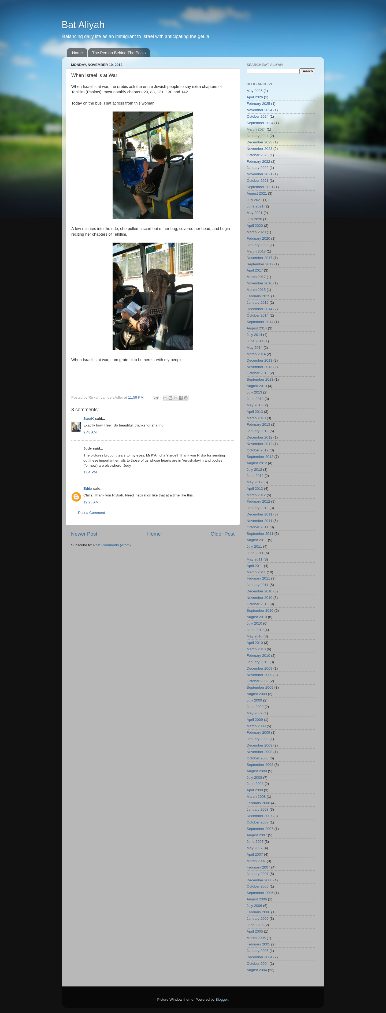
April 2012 (255, 489)
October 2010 (258, 604)
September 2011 (260, 534)
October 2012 (258, 450)
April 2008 (255, 790)
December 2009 (259, 668)
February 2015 (258, 296)
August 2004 (257, 970)
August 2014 (257, 328)
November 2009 (259, 675)
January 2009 (258, 739)
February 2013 (258, 424)
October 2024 (258, 116)
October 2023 (258, 155)
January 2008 (258, 809)
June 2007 (255, 842)
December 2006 (259, 880)
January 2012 (258, 508)
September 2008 (260, 765)
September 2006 (260, 893)
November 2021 (259, 174)
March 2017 (256, 277)
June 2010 (255, 630)
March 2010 (256, 649)
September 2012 (260, 457)
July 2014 (254, 335)
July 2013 (254, 392)
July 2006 (254, 906)
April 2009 (255, 720)
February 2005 (258, 944)
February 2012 (258, 501)
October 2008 (258, 758)
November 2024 (259, 110)
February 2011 (258, 578)
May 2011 (254, 559)
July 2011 (254, 546)
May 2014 (254, 348)
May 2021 (254, 213)
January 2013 (258, 431)
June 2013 (255, 399)
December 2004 (259, 957)
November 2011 (259, 521)
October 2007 (258, 822)
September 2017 (260, 264)
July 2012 (254, 469)
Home (77, 52)
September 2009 (260, 687)
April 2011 (255, 566)
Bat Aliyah (83, 24)
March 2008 (256, 797)
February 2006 (258, 912)
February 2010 (258, 656)
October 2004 (258, 964)
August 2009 (257, 694)
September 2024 (260, 123)
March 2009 (256, 726)
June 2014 (255, 341)
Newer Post (84, 534)
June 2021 (255, 206)
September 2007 (260, 829)
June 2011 (255, 553)
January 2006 (258, 918)
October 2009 (258, 681)
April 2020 (255, 226)
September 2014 (260, 322)
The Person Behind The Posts (119, 52)
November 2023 (259, 149)
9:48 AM (90, 432)
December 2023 (259, 142)
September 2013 (260, 379)
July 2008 (254, 777)
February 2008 (258, 803)
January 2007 (258, 874)
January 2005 (258, 951)
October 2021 (258, 181)
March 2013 (256, 418)
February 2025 (258, 104)
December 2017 (259, 258)
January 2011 (258, 585)
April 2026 (255, 97)
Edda (87, 489)
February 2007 (258, 867)
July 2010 (254, 623)
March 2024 (256, 129)
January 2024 (258, 136)
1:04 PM (90, 472)
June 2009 (255, 707)
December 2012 (259, 437)
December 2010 (259, 591)
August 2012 (257, 463)
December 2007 (259, 816)
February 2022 (258, 161)
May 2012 (254, 482)
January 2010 (258, 662)
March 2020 (256, 232)
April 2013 (255, 412)
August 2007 (257, 835)
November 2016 (259, 283)
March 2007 (256, 861)
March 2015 (256, 290)
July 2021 (254, 200)
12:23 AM (91, 502)
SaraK (88, 419)
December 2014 (259, 309)
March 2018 (256, 251)
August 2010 (257, 617)
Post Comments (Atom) (112, 545)
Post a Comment (91, 513)
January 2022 (258, 168)
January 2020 (258, 245)
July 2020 (254, 219)
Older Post (223, 534)
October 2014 (258, 315)
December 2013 (259, 360)
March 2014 (256, 354)
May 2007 (254, 848)
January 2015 (258, 302)
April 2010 (255, 643)
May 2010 (254, 636)
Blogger (222, 999)
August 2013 (257, 386)
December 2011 (259, 514)
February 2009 (258, 732)
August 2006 (257, 899)
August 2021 (257, 193)
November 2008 (259, 752)
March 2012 (256, 495)
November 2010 (259, 598)
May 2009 (254, 713)
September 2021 (260, 187)
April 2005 (255, 931)
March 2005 (256, 938)
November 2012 (259, 444)
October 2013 (258, 373)
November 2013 (259, 367)
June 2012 (255, 476)
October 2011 (258, 527)
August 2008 (257, 771)
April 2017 (255, 270)
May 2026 (254, 91)
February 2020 (258, 238)
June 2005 (255, 925)
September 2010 (260, 610)
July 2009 (254, 700)
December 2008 (259, 745)
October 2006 (258, 886)
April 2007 (255, 854)
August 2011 (257, 540)
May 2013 (254, 405)
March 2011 (256, 572)
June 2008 (255, 784)
